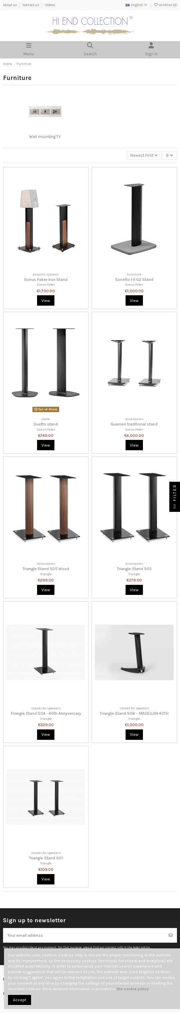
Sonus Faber (46, 284)
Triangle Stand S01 (46, 858)
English (136, 5)
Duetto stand (46, 424)
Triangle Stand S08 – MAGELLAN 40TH (134, 713)
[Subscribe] (171, 935)
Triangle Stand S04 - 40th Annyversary (46, 713)
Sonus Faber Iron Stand (45, 279)
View (45, 300)
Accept (19, 1000)
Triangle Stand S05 (134, 568)
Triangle (46, 574)
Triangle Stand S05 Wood (46, 568)
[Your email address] (84, 935)
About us (10, 5)
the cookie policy (133, 989)
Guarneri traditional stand (134, 424)
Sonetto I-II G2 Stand (134, 279)
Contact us (31, 5)
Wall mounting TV (45, 136)
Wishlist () (165, 5)
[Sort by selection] (144, 155)
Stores (50, 5)
